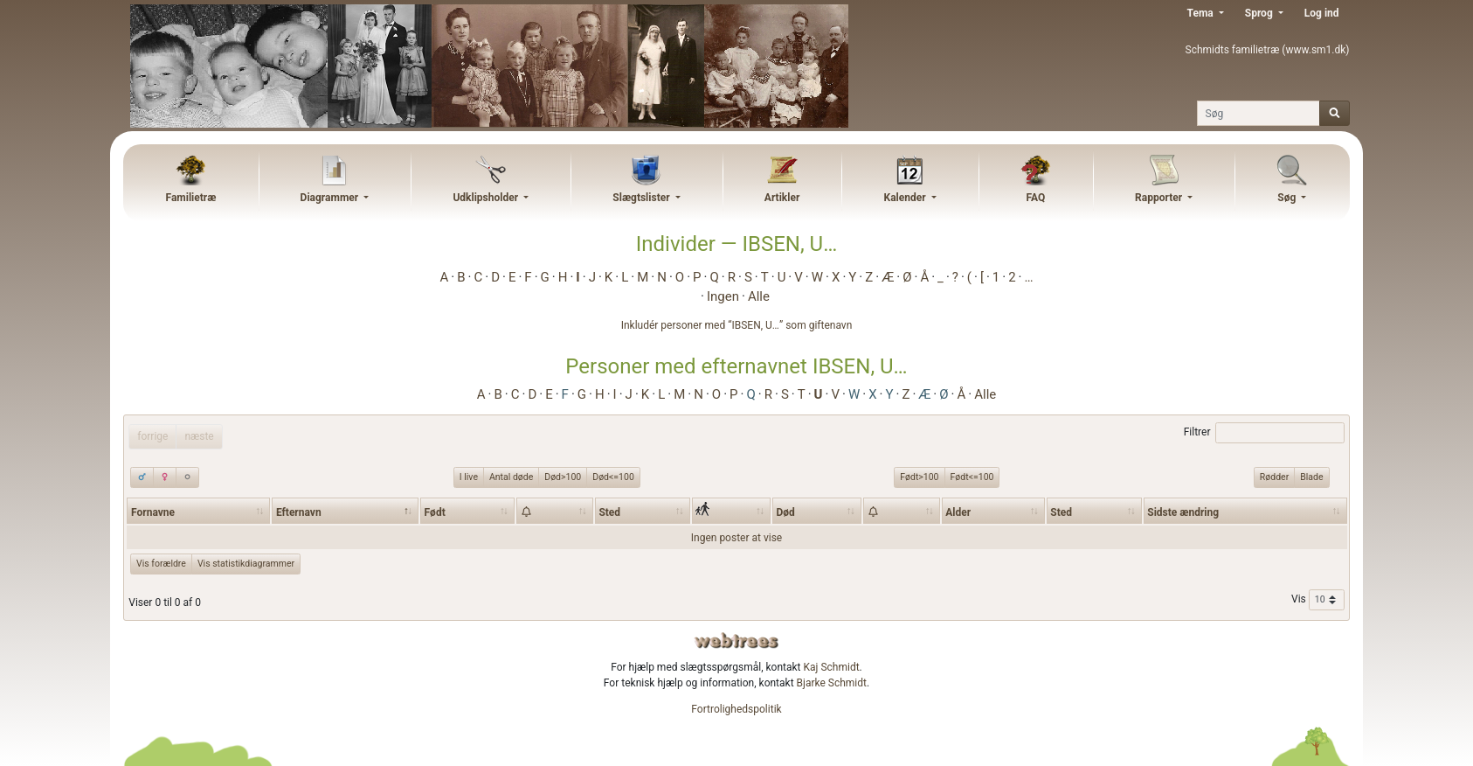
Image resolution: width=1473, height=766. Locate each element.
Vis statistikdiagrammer (245, 563)
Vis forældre (161, 563)
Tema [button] (1201, 13)
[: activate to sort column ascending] (554, 511)
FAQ (1035, 198)
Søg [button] (1287, 198)
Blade (1311, 476)
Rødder (1274, 476)
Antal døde (511, 476)
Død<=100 (613, 476)
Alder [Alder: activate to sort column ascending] (958, 512)
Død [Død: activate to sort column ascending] (786, 512)
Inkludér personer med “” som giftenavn (737, 325)
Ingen (723, 296)
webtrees (736, 640)
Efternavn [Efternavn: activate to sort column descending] (299, 512)
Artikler (781, 198)
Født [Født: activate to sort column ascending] (435, 512)
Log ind (1321, 13)
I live (469, 476)
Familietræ (191, 198)
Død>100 (562, 476)
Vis (1318, 599)
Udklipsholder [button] (487, 198)
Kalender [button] (906, 198)
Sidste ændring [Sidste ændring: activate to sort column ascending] (1183, 512)
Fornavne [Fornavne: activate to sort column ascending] (153, 512)
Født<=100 (972, 476)
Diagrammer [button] (331, 198)
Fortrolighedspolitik (736, 709)
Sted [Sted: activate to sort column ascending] (609, 512)
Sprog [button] (1260, 13)
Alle (759, 296)
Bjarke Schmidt (832, 683)
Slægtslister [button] (642, 198)
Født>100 (919, 476)
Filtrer (1264, 432)
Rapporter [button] (1160, 198)
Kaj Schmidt (832, 667)
